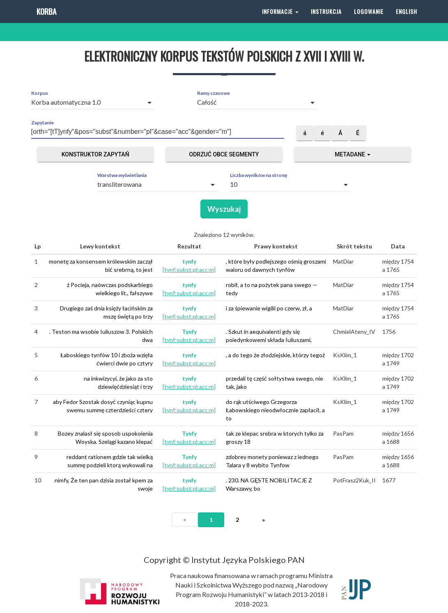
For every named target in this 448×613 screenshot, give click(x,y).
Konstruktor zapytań (95, 154)
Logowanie (369, 20)
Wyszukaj (224, 209)
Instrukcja (326, 20)
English (406, 20)
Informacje (280, 20)
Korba (45, 20)
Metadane (352, 154)
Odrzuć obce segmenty (224, 154)
